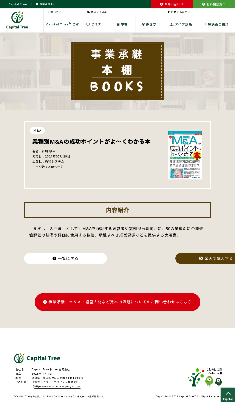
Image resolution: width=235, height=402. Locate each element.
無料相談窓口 (214, 4)
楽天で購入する (168, 258)
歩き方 (149, 24)
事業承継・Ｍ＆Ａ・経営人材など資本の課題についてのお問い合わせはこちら (117, 301)
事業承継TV (45, 4)
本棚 (122, 24)
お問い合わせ (172, 4)
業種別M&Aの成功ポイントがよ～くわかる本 (91, 141)
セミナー (95, 24)
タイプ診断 (181, 24)
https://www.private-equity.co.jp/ (57, 386)
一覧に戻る (66, 258)
